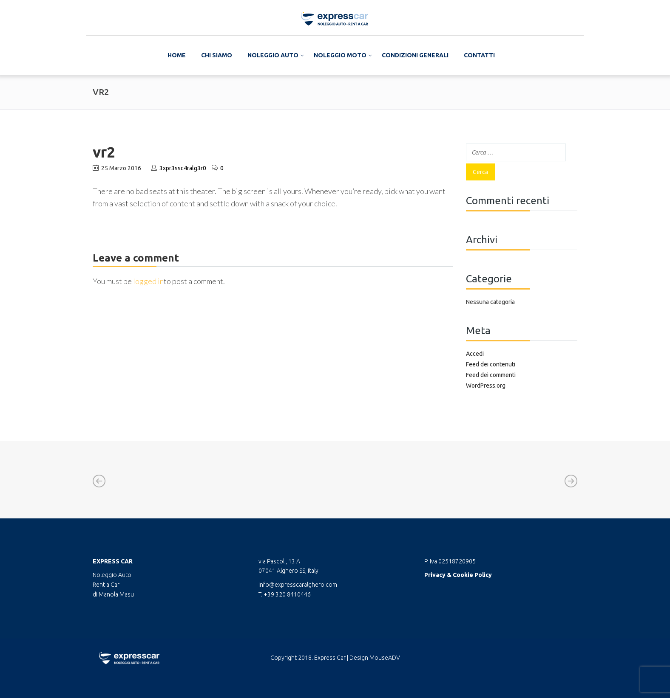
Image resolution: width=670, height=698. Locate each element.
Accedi (475, 353)
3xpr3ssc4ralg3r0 (182, 168)
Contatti (479, 55)
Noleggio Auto (272, 55)
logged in (148, 281)
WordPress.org (485, 385)
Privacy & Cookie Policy (458, 574)
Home (177, 55)
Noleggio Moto (340, 55)
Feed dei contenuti (490, 364)
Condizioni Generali (415, 55)
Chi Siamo (216, 55)
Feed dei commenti (491, 375)
